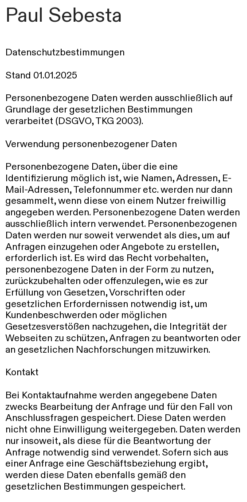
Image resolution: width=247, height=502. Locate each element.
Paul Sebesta (63, 15)
